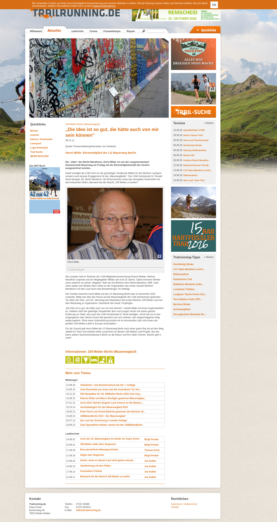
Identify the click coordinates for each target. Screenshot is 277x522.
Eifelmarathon (190, 175)
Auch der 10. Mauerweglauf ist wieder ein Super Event (109, 438)
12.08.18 (70, 385)
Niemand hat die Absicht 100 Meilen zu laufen (105, 476)
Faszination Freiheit (91, 471)
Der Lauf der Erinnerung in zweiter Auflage (103, 420)
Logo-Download (39, 147)
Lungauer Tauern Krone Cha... (189, 294)
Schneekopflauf (181, 309)
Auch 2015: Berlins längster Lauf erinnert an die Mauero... (112, 402)
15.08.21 (70, 444)
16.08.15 (70, 466)
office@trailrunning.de (88, 510)
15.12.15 (70, 394)
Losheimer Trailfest (183, 289)
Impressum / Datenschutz (184, 504)
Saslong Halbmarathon (194, 150)
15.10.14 (70, 407)
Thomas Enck (151, 450)
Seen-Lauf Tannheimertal (196, 140)
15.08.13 (70, 416)
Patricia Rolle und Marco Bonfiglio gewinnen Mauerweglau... (113, 398)
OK (214, 5)
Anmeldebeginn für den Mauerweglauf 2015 (104, 407)
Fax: (67, 507)
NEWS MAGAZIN (39, 156)
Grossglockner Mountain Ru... (189, 314)
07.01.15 (70, 402)
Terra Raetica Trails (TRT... (187, 299)
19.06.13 (70, 425)
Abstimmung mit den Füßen (95, 465)
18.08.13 (70, 411)
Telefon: (69, 504)
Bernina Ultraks (181, 304)
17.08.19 (70, 450)
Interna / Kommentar (41, 139)
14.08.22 (70, 439)
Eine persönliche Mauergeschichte (99, 449)
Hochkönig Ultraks (192, 145)
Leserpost (35, 143)
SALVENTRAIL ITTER (194, 130)
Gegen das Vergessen (92, 455)
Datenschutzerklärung (104, 6)
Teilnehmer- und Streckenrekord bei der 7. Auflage (107, 385)
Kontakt (175, 507)
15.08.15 (70, 398)
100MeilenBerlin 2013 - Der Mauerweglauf (102, 416)
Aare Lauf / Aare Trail (193, 180)
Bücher (34, 130)
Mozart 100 (188, 155)
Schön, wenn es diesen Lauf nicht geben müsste (106, 460)
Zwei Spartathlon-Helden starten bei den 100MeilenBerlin (111, 425)
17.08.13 (70, 471)
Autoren (34, 135)
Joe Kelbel (150, 461)
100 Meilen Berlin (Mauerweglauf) (82, 124)
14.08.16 (70, 389)
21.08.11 (70, 477)
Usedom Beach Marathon (196, 160)
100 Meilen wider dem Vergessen (98, 444)
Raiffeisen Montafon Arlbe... (188, 284)
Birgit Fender (151, 439)
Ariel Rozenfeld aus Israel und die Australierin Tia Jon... (110, 389)
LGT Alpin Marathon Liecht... (197, 170)
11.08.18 (70, 455)
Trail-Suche (36, 152)
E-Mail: (68, 510)
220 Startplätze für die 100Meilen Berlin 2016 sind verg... (111, 394)
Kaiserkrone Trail (182, 279)
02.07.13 (70, 420)
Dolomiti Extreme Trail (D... (196, 165)
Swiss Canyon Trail (193, 135)
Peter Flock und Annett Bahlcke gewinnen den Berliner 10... (112, 411)
